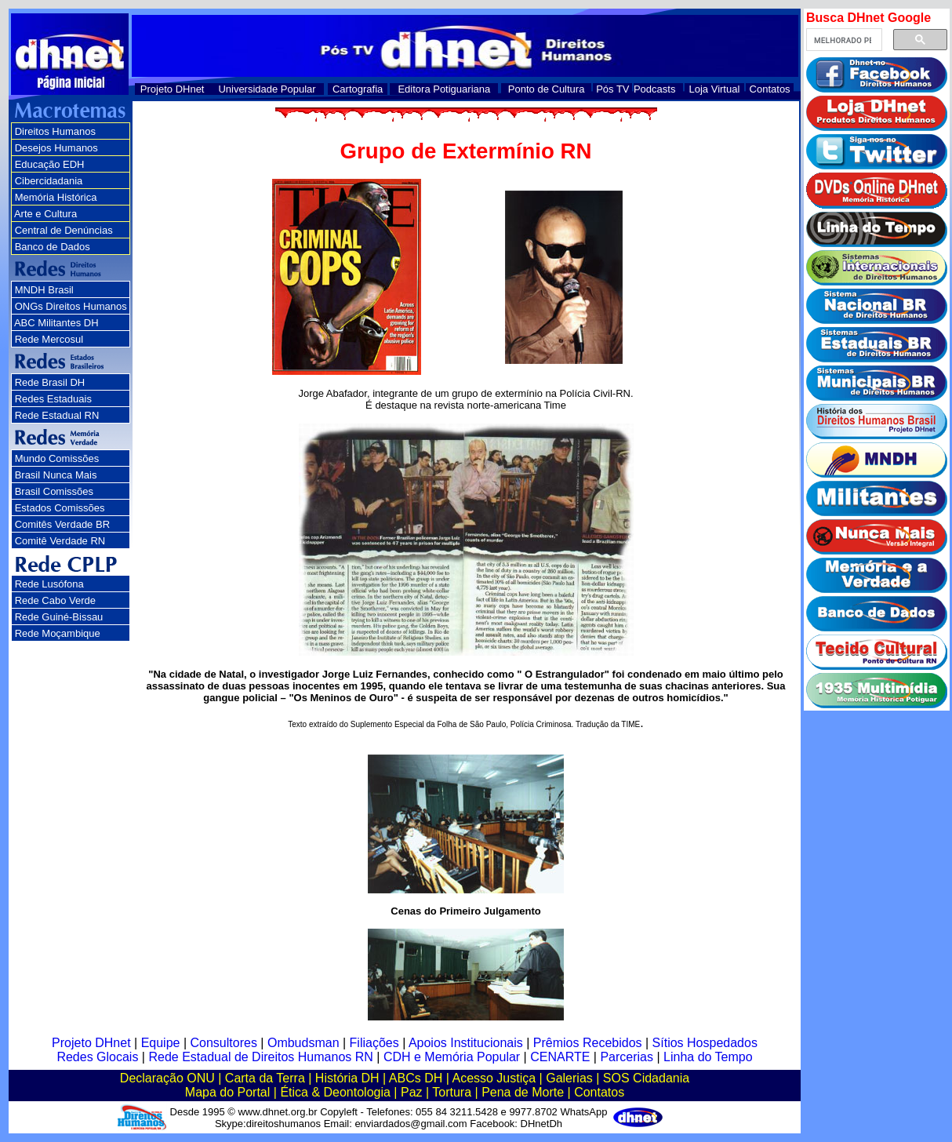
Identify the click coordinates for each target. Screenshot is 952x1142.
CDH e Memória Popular (451, 1057)
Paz (412, 1092)
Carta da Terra (265, 1078)
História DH (347, 1078)
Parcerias (626, 1057)
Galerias (569, 1078)
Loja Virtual (714, 89)
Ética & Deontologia (335, 1092)
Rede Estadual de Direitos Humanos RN (260, 1057)
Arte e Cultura (45, 214)
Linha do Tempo (708, 1057)
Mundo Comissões (57, 458)
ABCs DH (415, 1078)
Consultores (224, 1042)
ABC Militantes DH (56, 323)
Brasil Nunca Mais (56, 475)
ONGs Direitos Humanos (71, 306)
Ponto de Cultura (546, 89)
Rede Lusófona (49, 584)
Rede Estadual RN (57, 415)
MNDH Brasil (44, 290)
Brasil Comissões (54, 491)
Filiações (374, 1042)
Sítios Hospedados (705, 1042)
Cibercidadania (49, 181)
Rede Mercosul (49, 339)
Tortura (451, 1092)
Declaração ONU (167, 1078)
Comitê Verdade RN (60, 541)
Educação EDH (50, 164)
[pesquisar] (842, 40)
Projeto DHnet (172, 89)
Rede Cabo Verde (55, 600)
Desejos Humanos (56, 148)
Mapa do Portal (228, 1092)
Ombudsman (303, 1042)
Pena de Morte (522, 1092)
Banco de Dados (52, 247)
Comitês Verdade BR (62, 524)
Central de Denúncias (64, 230)
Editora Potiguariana (444, 89)
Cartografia (357, 89)
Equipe (160, 1042)
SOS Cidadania (646, 1078)
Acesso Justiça (494, 1078)
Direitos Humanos (55, 131)
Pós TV (612, 89)
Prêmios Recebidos (587, 1042)
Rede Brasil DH (50, 382)
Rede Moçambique (57, 633)
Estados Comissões (60, 508)
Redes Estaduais (53, 399)
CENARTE (560, 1057)
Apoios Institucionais (466, 1042)
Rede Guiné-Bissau (59, 617)
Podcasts (654, 89)
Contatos (770, 89)
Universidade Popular (266, 89)
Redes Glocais (97, 1057)
